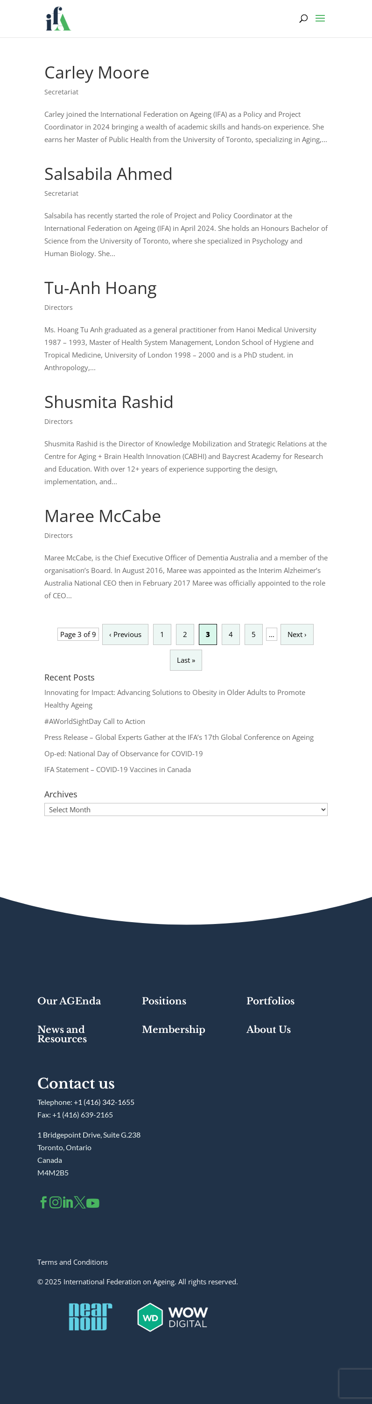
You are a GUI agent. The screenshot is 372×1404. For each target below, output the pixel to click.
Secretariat (61, 91)
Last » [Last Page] (186, 660)
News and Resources (62, 1034)
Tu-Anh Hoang (100, 287)
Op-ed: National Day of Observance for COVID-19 (123, 753)
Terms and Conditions (72, 1262)
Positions (164, 1001)
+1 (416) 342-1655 (104, 1101)
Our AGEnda (69, 1001)
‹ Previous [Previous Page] (125, 634)
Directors (58, 307)
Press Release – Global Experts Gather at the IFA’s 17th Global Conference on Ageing (179, 737)
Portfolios (270, 1001)
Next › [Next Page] (297, 634)
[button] (320, 24)
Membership (173, 1029)
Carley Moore (96, 72)
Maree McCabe (102, 515)
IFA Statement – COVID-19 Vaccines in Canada (117, 769)
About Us (268, 1029)
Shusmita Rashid (109, 401)
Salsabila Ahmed (108, 173)
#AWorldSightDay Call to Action (94, 721)
